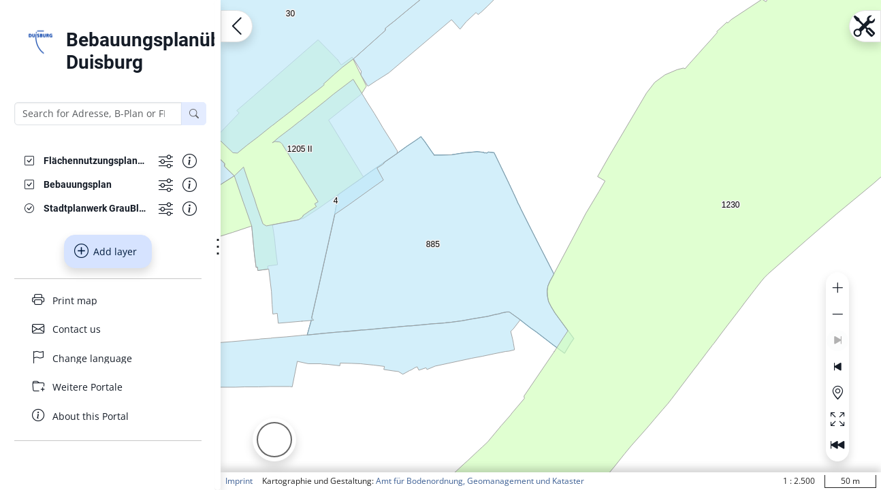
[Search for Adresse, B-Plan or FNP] (98, 113)
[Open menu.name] (237, 26)
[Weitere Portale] (108, 387)
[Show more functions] (166, 161)
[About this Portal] (108, 416)
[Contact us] (108, 329)
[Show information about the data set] (190, 161)
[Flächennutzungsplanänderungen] (96, 161)
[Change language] (108, 358)
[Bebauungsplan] (78, 185)
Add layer (105, 251)
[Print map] (108, 300)
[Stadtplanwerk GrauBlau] (96, 208)
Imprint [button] (239, 481)
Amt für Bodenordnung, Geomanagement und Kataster (480, 481)
